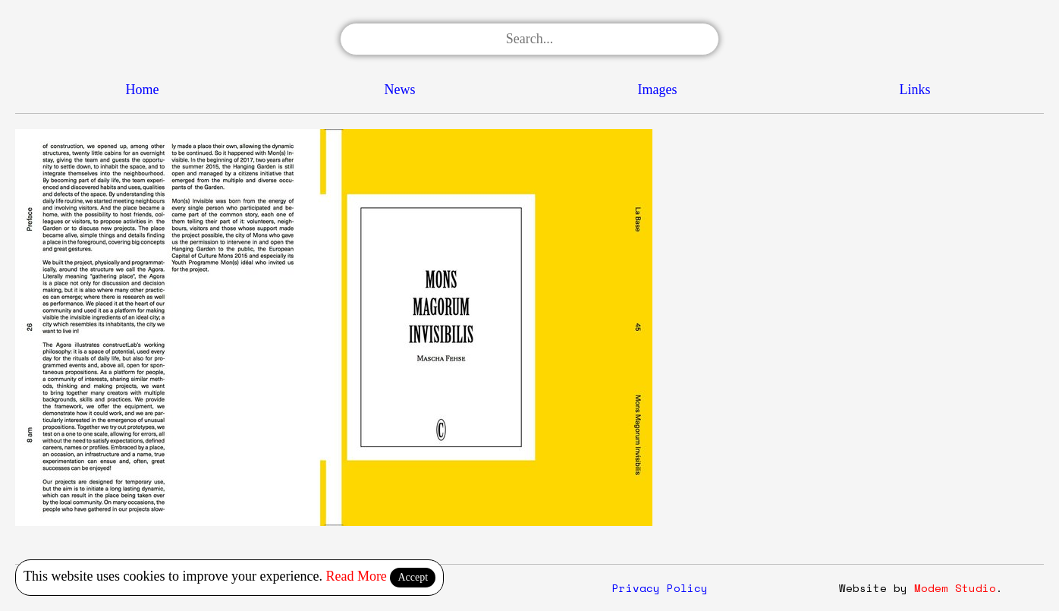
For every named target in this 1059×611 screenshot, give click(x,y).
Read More (355, 576)
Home (142, 89)
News (400, 89)
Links (914, 89)
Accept (413, 577)
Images (657, 89)
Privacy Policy (660, 588)
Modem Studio (955, 588)
